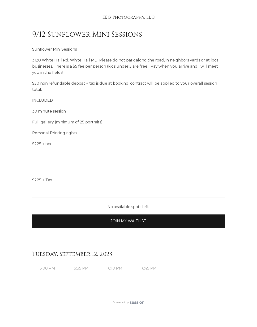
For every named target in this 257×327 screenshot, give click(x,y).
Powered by (128, 302)
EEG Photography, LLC (128, 17)
